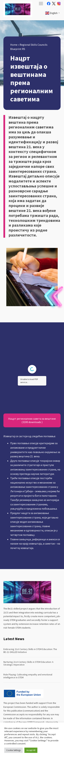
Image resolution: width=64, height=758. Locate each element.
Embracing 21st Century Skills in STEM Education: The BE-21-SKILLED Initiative (30, 651)
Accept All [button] (30, 750)
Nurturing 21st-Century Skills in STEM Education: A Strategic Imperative (28, 663)
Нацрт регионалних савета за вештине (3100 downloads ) (32, 420)
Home (13, 44)
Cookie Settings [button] (13, 750)
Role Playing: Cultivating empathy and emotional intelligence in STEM (27, 676)
